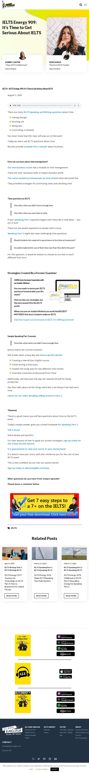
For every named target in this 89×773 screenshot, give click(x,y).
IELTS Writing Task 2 (13, 567)
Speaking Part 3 (16, 233)
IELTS (4, 88)
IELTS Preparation (81, 738)
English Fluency (30, 732)
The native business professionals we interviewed (33, 178)
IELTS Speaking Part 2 (73, 567)
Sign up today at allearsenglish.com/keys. (29, 468)
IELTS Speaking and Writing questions (43, 112)
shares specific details (51, 355)
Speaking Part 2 (22, 219)
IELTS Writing (10, 570)
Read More (11, 596)
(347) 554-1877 (7, 750)
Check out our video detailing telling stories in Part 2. (35, 395)
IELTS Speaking (40, 570)
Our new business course (20, 167)
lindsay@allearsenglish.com (11, 746)
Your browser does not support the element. (44, 105)
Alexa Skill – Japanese (67, 730)
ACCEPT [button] (55, 769)
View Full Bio (10, 69)
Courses (78, 735)
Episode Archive (30, 730)
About (78, 727)
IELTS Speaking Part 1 (43, 567)
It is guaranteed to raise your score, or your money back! (37, 449)
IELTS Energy (49, 727)
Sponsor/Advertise (81, 730)
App (61, 735)
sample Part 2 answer (36, 146)
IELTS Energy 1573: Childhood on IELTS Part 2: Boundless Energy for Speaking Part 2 (73, 581)
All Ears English (32, 727)
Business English (30, 735)
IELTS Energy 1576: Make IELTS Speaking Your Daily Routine (43, 578)
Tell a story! (14, 430)
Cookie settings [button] (42, 769)
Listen (63, 727)
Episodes (47, 730)
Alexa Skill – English (66, 732)
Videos (27, 738)
